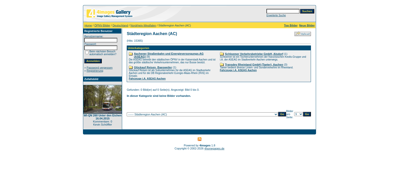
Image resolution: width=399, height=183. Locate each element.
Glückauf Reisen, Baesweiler (153, 67)
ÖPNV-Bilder (102, 25)
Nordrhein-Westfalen (143, 25)
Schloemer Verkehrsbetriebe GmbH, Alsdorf (254, 53)
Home (88, 25)
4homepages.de (214, 148)
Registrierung (95, 70)
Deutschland (120, 25)
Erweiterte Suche (276, 15)
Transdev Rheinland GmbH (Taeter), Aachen (254, 64)
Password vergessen (99, 67)
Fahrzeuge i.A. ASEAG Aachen (147, 78)
